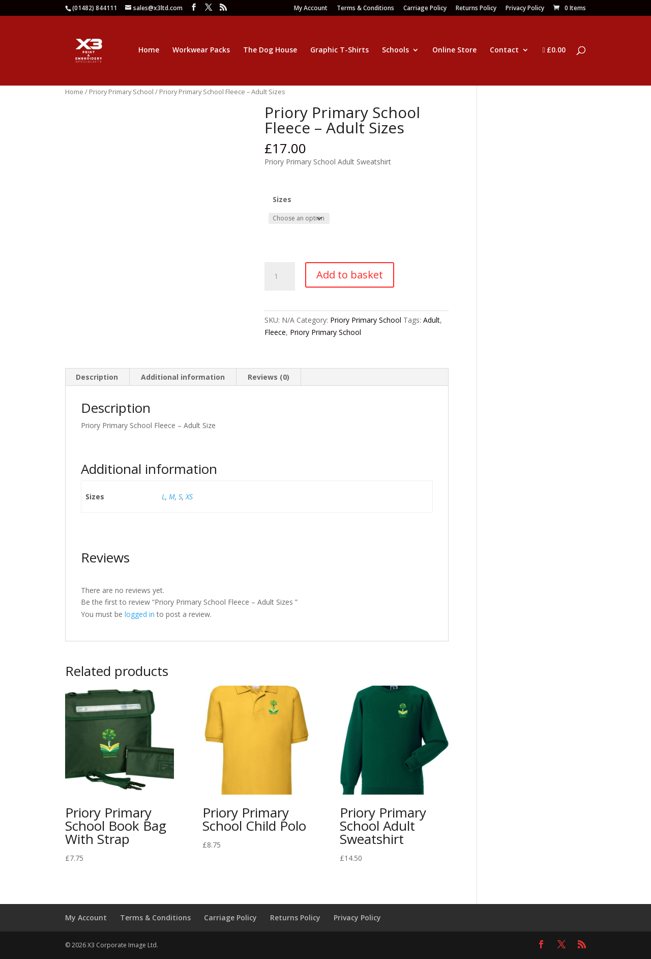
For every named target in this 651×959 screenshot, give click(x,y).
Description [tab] (97, 377)
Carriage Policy (425, 8)
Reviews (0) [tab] (268, 377)
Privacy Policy (525, 8)
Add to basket (349, 274)
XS (189, 496)
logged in (140, 614)
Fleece (275, 332)
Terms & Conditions (365, 8)
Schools (395, 50)
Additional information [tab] (183, 377)
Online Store (454, 50)
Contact (504, 50)
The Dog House (270, 50)
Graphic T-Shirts (339, 50)
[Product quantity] (279, 276)
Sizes (282, 199)
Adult (431, 320)
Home (148, 50)
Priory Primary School (121, 91)
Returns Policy (476, 8)
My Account (311, 8)
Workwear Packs (201, 50)
